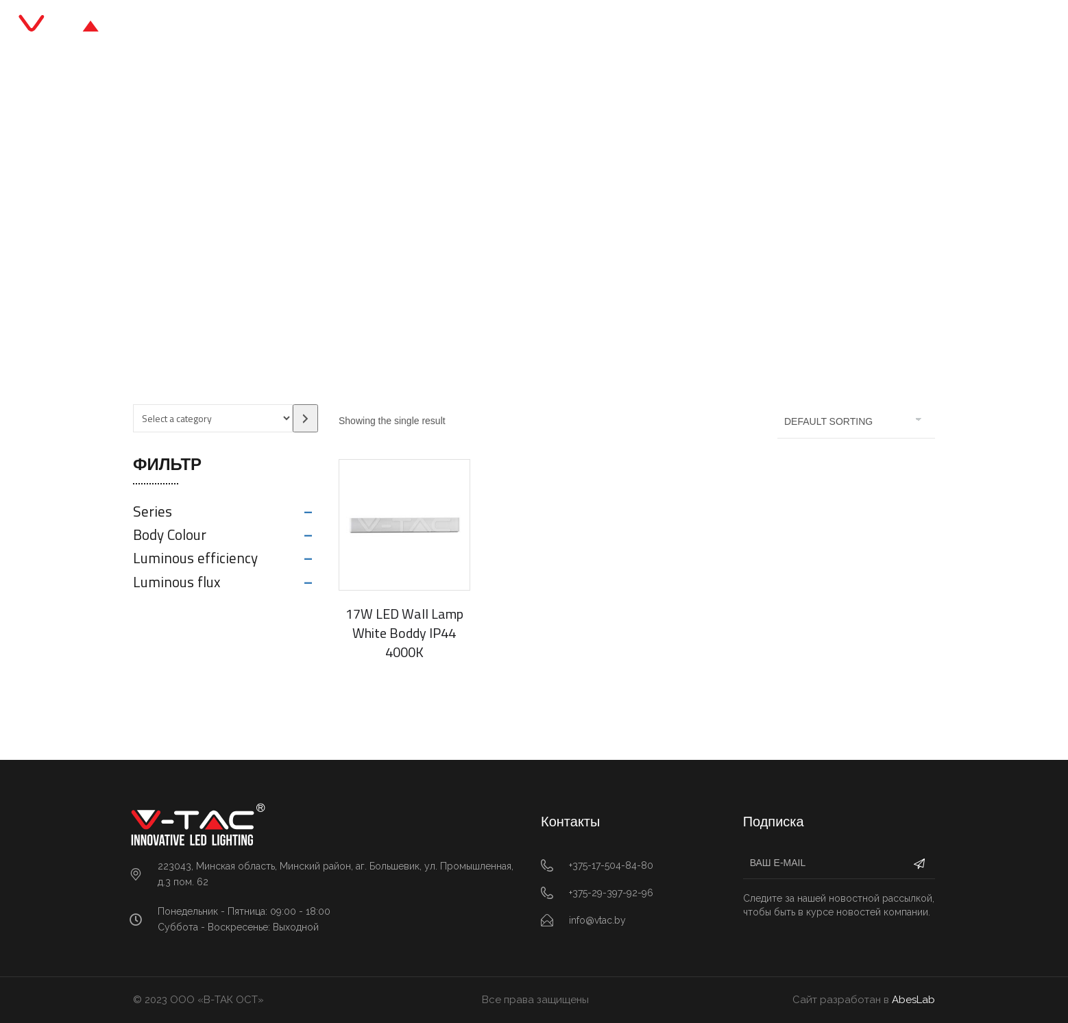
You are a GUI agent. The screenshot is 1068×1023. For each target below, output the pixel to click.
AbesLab (913, 1000)
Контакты (690, 27)
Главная (374, 27)
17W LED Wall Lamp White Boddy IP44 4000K (404, 633)
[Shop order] (856, 421)
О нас (622, 27)
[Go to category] (305, 418)
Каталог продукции (475, 27)
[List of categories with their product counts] (213, 418)
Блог (567, 27)
